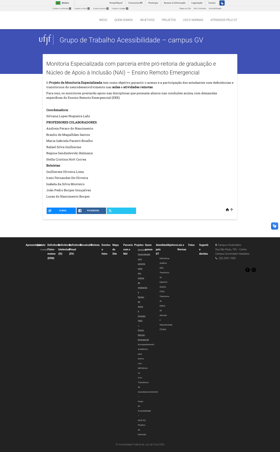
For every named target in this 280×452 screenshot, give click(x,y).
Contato (41, 245)
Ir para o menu (82, 8)
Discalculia (86, 245)
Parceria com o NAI (128, 249)
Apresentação (33, 245)
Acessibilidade (215, 8)
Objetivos (172, 245)
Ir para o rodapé (120, 8)
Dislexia (95, 245)
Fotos (191, 245)
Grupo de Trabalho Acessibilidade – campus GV (131, 40)
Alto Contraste (200, 8)
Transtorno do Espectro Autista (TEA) (164, 282)
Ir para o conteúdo (61, 8)
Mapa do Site (185, 8)
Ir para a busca (101, 8)
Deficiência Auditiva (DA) (164, 263)
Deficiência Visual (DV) (75, 249)
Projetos (139, 245)
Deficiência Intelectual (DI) (64, 249)
